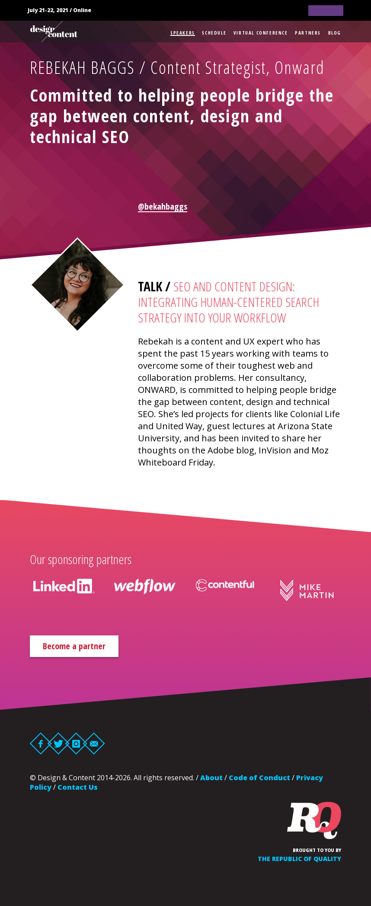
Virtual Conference (260, 32)
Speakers (182, 32)
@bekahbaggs (162, 206)
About (211, 777)
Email (94, 743)
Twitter (59, 743)
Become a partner (74, 646)
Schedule (214, 32)
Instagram (76, 743)
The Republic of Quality (299, 859)
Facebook (41, 743)
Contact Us (78, 787)
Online (82, 10)
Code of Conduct (259, 777)
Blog (334, 32)
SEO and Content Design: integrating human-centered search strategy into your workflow (228, 302)
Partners (308, 32)
